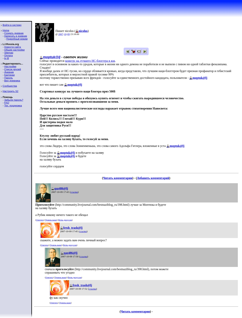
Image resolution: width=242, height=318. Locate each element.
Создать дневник (13, 33)
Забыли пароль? (13, 100)
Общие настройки (14, 49)
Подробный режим (16, 38)
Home (6, 30)
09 (68, 34)
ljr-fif (6, 58)
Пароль (8, 77)
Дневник (9, 72)
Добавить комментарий (153, 178)
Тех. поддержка (13, 105)
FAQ (6, 102)
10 (65, 34)
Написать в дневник (15, 36)
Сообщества (10, 86)
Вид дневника (12, 80)
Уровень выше (51, 220)
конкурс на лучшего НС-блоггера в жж (90, 60)
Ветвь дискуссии (65, 220)
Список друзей (12, 69)
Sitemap (8, 52)
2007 (60, 34)
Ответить (39, 220)
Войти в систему (12, 25)
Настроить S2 (10, 91)
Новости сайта (12, 47)
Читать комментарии (117, 178)
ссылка (74, 192)
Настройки (10, 66)
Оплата (8, 55)
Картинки (9, 75)
